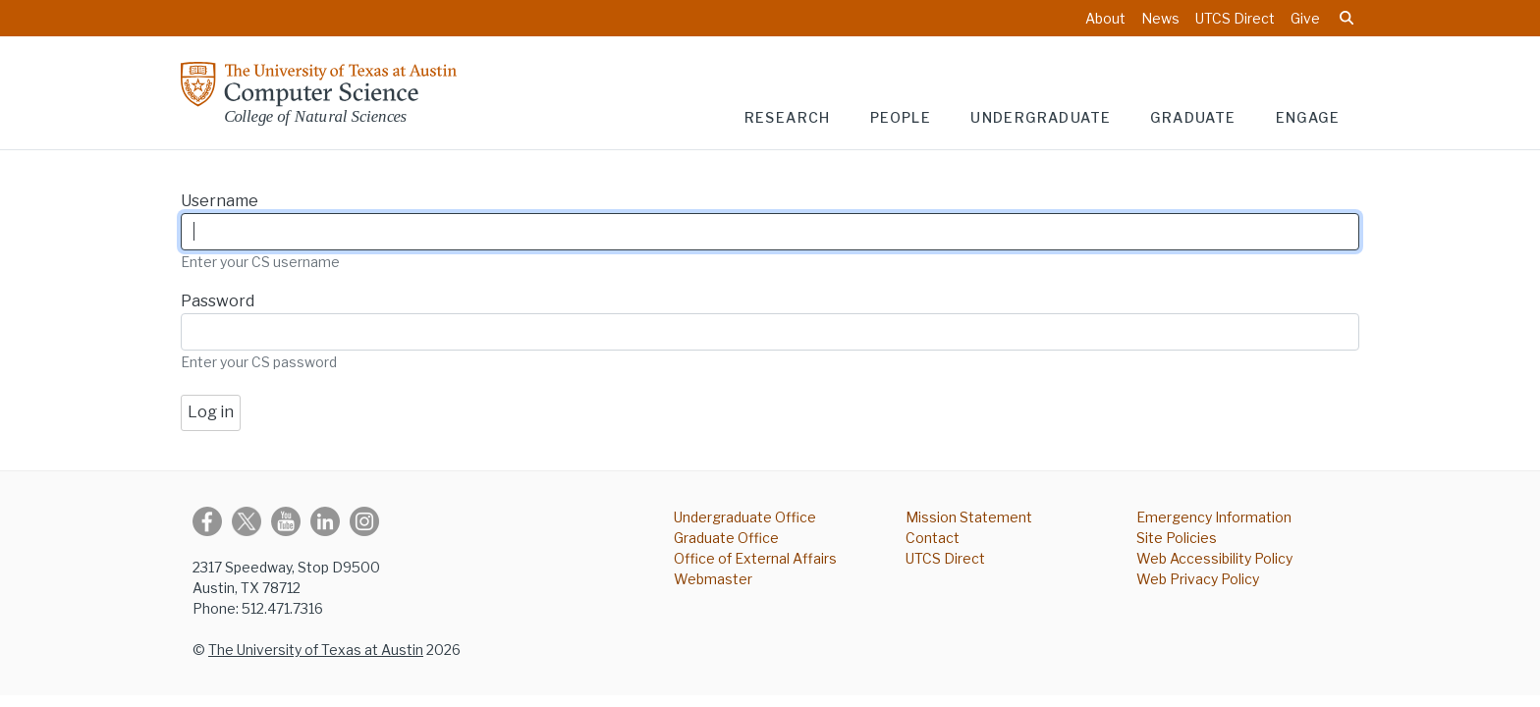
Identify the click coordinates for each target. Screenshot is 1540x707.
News (1160, 18)
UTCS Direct (1235, 18)
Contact (933, 537)
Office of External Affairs (755, 558)
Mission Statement (969, 517)
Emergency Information (1214, 517)
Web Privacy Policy (1197, 579)
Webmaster (713, 579)
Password (217, 301)
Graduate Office (726, 537)
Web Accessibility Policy (1214, 558)
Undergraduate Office (745, 517)
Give (1305, 18)
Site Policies (1176, 537)
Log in (211, 412)
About (1105, 18)
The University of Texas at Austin (315, 649)
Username (219, 200)
